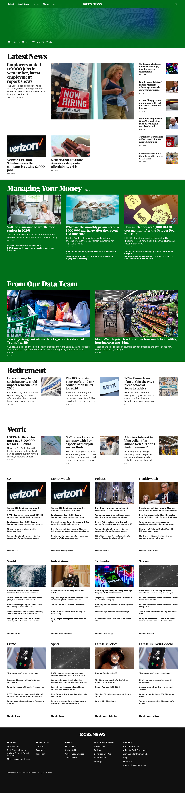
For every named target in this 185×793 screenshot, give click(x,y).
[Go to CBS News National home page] (92, 4)
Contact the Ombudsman (134, 765)
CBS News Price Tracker (42, 42)
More (88, 190)
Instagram (40, 754)
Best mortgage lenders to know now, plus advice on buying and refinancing (90, 257)
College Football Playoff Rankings (18, 754)
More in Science (146, 633)
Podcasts (98, 750)
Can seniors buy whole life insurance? (24, 245)
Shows (47, 4)
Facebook (40, 750)
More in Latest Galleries (106, 716)
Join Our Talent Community (135, 754)
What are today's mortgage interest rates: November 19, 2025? (91, 252)
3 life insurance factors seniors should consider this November (30, 249)
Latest (11, 4)
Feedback (127, 761)
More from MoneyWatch (62, 551)
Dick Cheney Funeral (16, 750)
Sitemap (97, 761)
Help (125, 758)
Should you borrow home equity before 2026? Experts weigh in (149, 252)
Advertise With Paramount (135, 750)
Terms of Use (71, 758)
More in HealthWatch (148, 551)
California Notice (72, 750)
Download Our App (102, 754)
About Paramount (131, 746)
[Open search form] (176, 4)
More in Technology (104, 633)
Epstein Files (13, 746)
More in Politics (102, 551)
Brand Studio (100, 758)
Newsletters (99, 746)
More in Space (57, 716)
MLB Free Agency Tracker (18, 759)
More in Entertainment (61, 633)
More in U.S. (13, 551)
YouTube (40, 746)
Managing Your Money (18, 42)
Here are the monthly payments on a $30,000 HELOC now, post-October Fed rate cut (148, 257)
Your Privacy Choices (74, 754)
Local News (24, 4)
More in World (13, 633)
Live (36, 4)
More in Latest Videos (149, 716)
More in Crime (13, 716)
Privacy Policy (71, 746)
